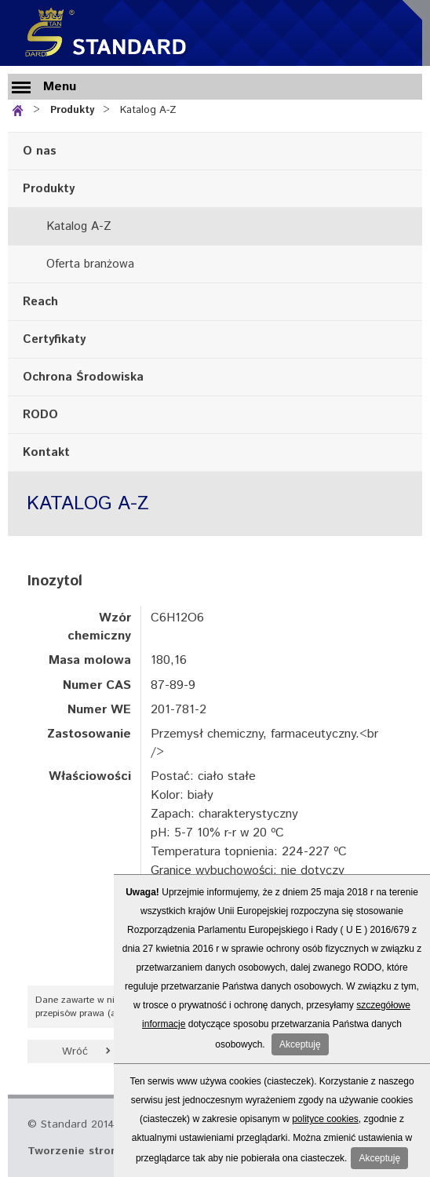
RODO (40, 414)
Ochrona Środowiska (83, 377)
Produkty (72, 110)
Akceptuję (300, 1044)
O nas (39, 151)
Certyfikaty (54, 339)
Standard (102, 33)
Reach (40, 301)
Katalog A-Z (148, 110)
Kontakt (46, 452)
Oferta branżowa (90, 264)
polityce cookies (325, 1118)
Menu (59, 87)
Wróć (75, 1051)
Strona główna (21, 108)
